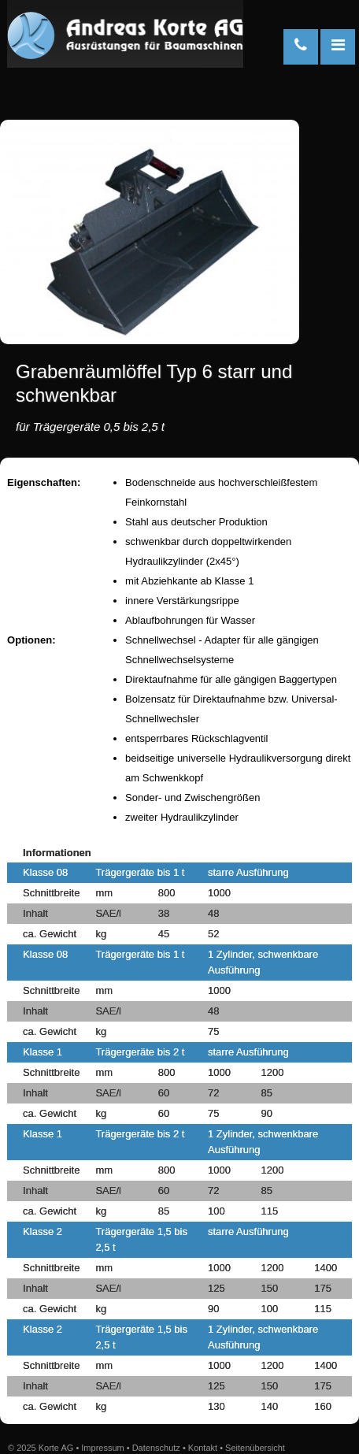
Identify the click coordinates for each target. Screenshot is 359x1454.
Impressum (102, 1447)
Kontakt (202, 1447)
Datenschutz (156, 1447)
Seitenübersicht (255, 1447)
